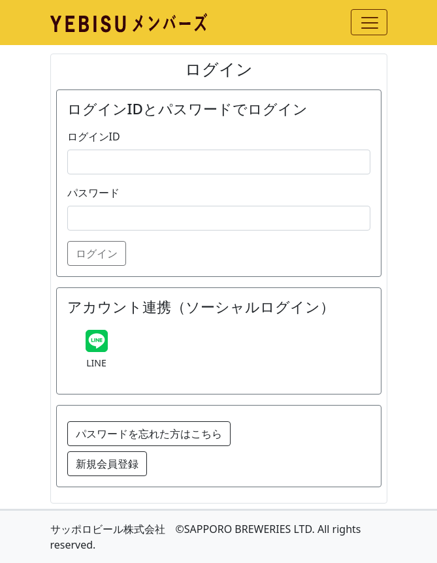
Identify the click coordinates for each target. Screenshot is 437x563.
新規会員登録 (107, 464)
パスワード (93, 192)
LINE (96, 363)
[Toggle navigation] (369, 22)
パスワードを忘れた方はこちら (149, 433)
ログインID (93, 136)
